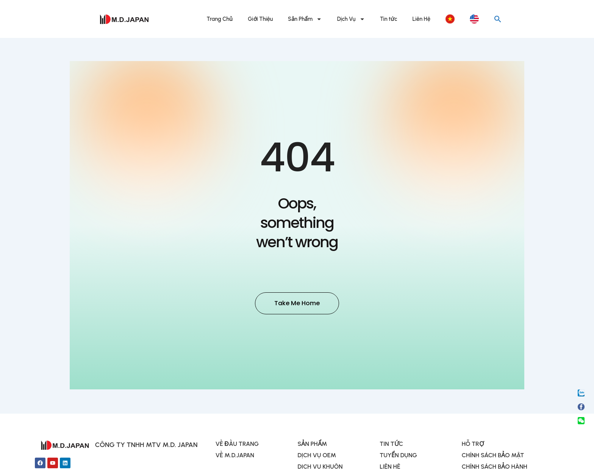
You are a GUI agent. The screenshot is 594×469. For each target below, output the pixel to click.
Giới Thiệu (260, 19)
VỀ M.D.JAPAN (235, 456)
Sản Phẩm (305, 19)
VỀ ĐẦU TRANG (237, 445)
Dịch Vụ (351, 19)
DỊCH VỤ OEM (316, 456)
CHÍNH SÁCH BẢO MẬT (493, 456)
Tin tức (388, 19)
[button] (497, 18)
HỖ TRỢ (473, 445)
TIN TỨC (391, 445)
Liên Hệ (421, 19)
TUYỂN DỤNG (398, 456)
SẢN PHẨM (312, 445)
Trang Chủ (220, 19)
